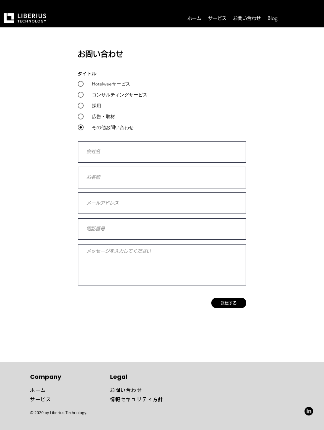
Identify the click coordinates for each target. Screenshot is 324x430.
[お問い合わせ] (147, 390)
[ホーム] (67, 390)
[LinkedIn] (308, 411)
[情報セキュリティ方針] (162, 399)
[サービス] (67, 399)
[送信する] (228, 303)
